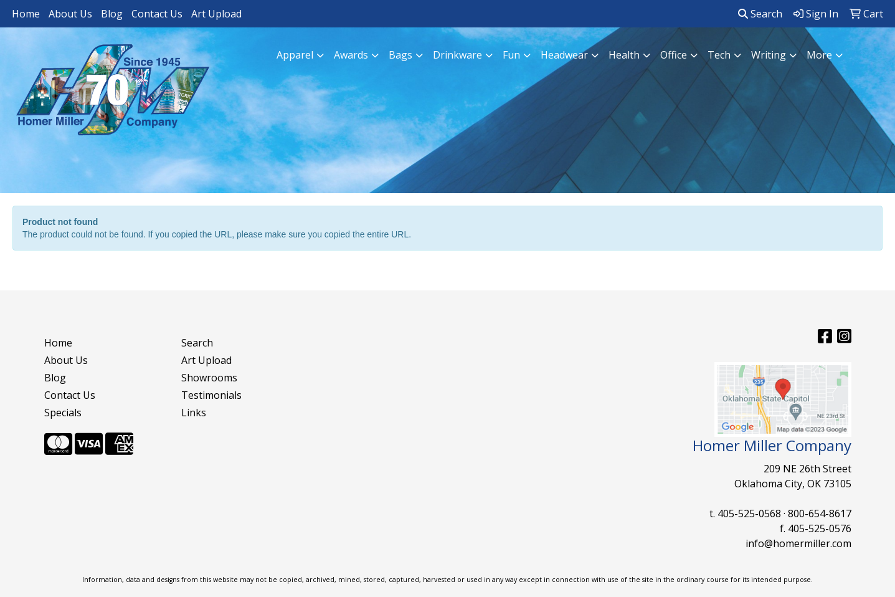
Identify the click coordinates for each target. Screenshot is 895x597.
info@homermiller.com (798, 543)
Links (193, 412)
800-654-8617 (819, 513)
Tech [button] (719, 55)
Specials (63, 412)
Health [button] (624, 55)
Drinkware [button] (457, 55)
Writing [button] (768, 55)
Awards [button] (351, 55)
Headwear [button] (564, 55)
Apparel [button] (295, 55)
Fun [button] (511, 55)
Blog (112, 14)
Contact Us (156, 14)
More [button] (819, 55)
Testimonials (211, 395)
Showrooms (209, 377)
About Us (70, 14)
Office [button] (673, 55)
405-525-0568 (749, 513)
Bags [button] (400, 55)
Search (760, 14)
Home (26, 14)
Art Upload (216, 14)
